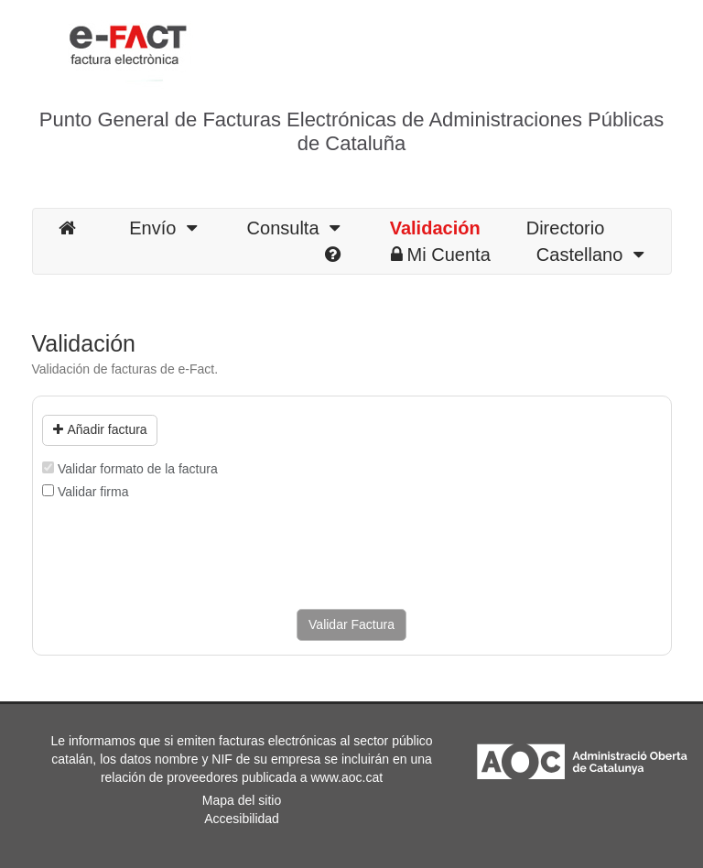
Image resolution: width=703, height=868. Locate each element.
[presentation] (181, 555)
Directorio (565, 228)
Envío (162, 228)
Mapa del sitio (241, 800)
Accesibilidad (241, 818)
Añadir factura (100, 429)
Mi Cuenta (441, 254)
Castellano (590, 254)
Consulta (293, 228)
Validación (435, 228)
